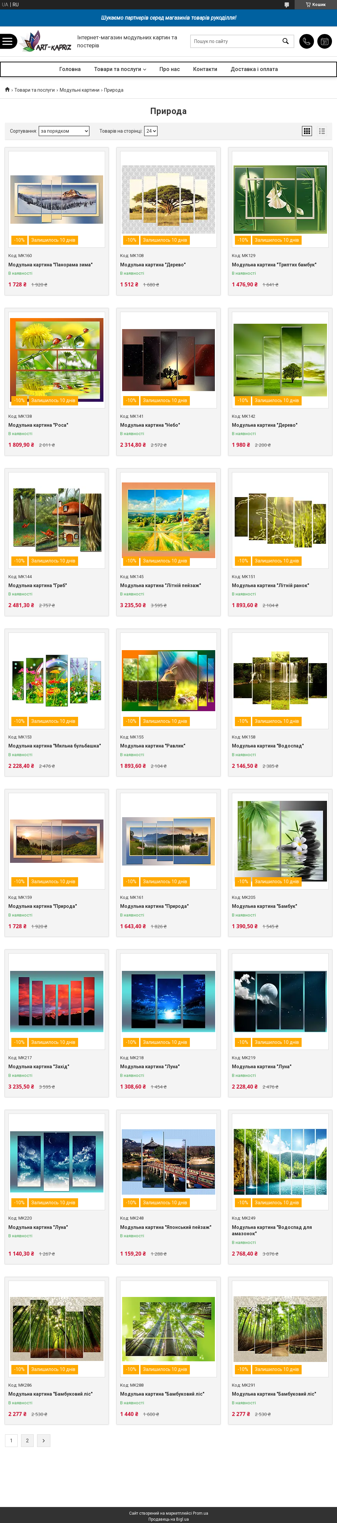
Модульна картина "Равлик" (152, 745)
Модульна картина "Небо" (150, 425)
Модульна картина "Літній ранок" (270, 585)
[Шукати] (286, 41)
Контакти (205, 69)
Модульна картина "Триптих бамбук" (274, 264)
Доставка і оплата (254, 69)
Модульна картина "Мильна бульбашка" (54, 745)
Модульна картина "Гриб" (37, 585)
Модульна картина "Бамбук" (264, 906)
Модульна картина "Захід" (38, 1066)
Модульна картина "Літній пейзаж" (160, 585)
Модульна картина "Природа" (42, 906)
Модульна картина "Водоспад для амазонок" (272, 1231)
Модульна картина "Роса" (38, 425)
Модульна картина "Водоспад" (268, 745)
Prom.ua (200, 1513)
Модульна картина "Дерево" (153, 264)
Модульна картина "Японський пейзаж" (165, 1227)
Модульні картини (79, 90)
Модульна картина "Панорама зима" (50, 264)
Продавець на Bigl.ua (168, 1519)
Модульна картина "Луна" (150, 1066)
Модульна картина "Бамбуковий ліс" (50, 1394)
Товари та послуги (117, 69)
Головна (70, 69)
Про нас (169, 69)
